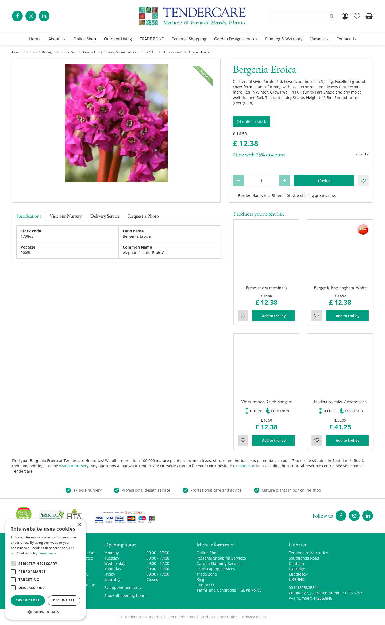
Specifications (28, 216)
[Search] (303, 16)
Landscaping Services (216, 568)
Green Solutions (181, 616)
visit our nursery (73, 465)
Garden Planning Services (219, 563)
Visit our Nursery (66, 216)
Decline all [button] (64, 600)
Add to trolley (274, 315)
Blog (200, 579)
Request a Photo (143, 216)
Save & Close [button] (28, 600)
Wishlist (243, 315)
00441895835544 (304, 587)
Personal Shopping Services (221, 558)
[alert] (45, 569)
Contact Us (206, 584)
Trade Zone (207, 574)
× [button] (80, 525)
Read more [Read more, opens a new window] (47, 553)
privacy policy (254, 616)
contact (244, 465)
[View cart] (369, 16)
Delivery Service (105, 216)
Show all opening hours (125, 595)
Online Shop (208, 552)
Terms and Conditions (216, 590)
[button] (45, 611)
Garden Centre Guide (218, 616)
